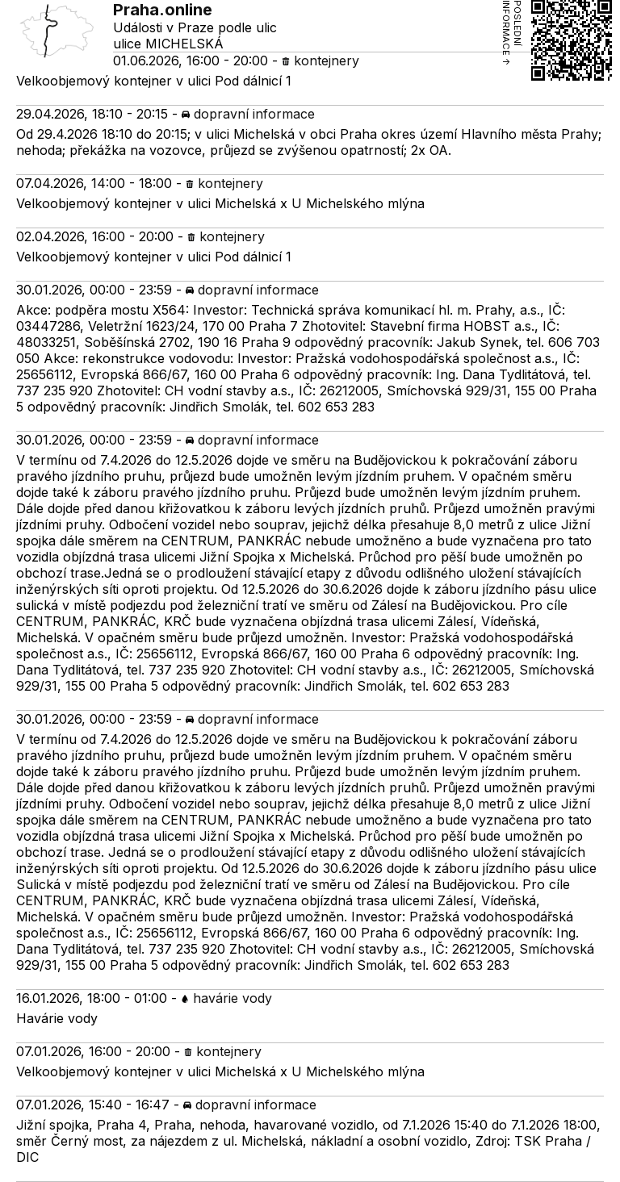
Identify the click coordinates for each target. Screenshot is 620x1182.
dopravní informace (248, 114)
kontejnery (320, 60)
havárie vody (226, 998)
